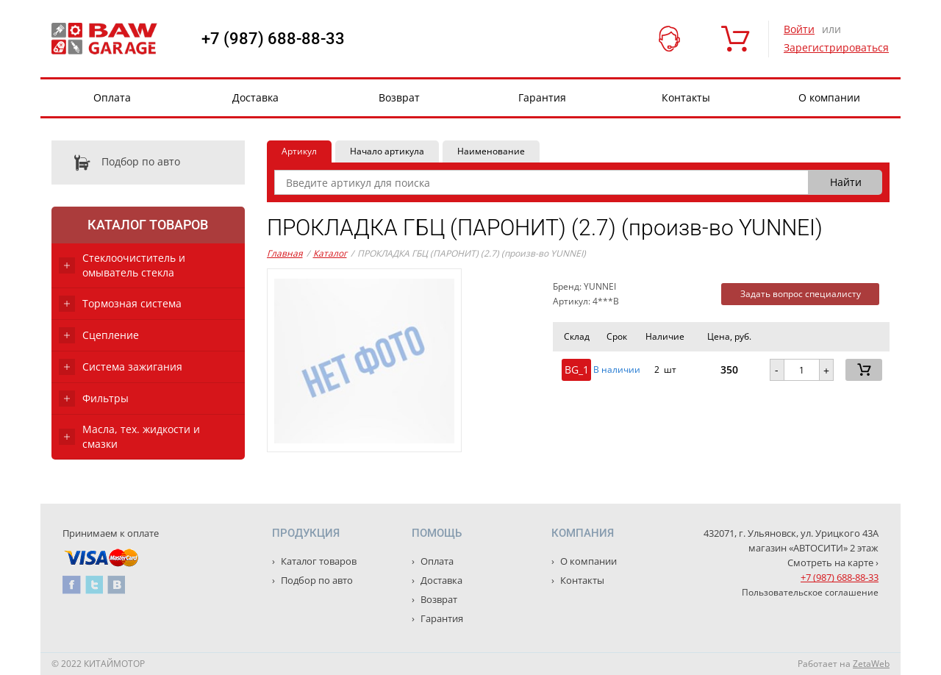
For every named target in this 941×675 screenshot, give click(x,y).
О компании (829, 97)
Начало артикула (387, 151)
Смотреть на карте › (833, 562)
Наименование (491, 151)
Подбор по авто (115, 162)
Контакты (686, 97)
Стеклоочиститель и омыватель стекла (133, 265)
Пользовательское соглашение (810, 592)
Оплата (112, 97)
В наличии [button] (616, 369)
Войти (799, 29)
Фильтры (105, 398)
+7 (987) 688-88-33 (273, 39)
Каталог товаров (147, 224)
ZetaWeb (871, 663)
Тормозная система (132, 303)
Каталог (330, 253)
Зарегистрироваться (836, 47)
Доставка (255, 97)
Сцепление (110, 335)
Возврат (399, 97)
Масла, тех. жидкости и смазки (141, 436)
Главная (285, 253)
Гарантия (542, 97)
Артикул (299, 151)
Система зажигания (132, 367)
